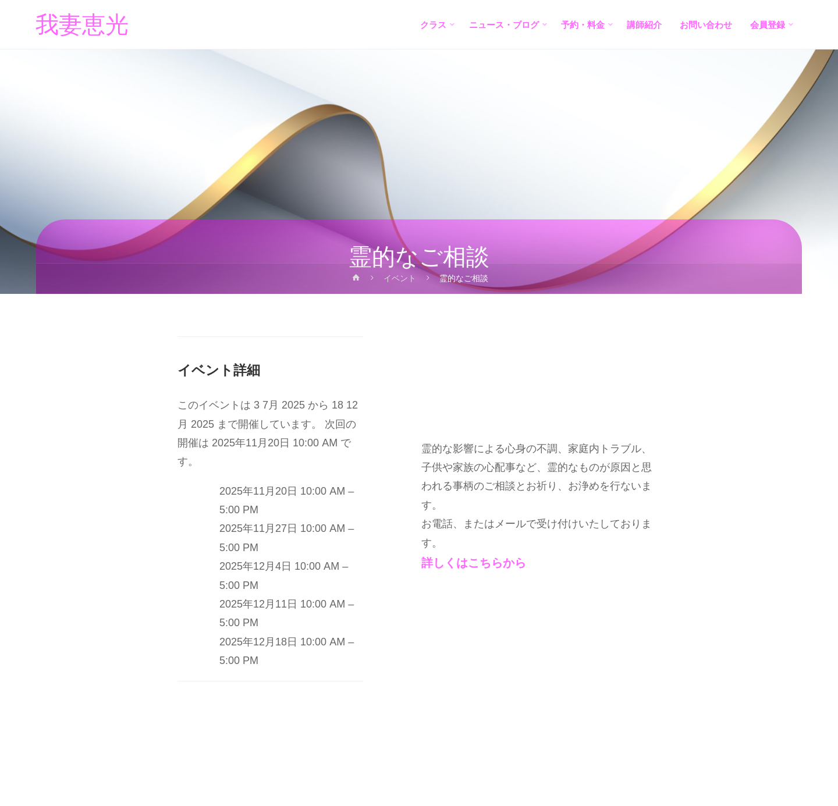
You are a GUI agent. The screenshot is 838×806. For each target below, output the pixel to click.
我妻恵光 (82, 25)
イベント (400, 278)
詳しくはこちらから (473, 562)
